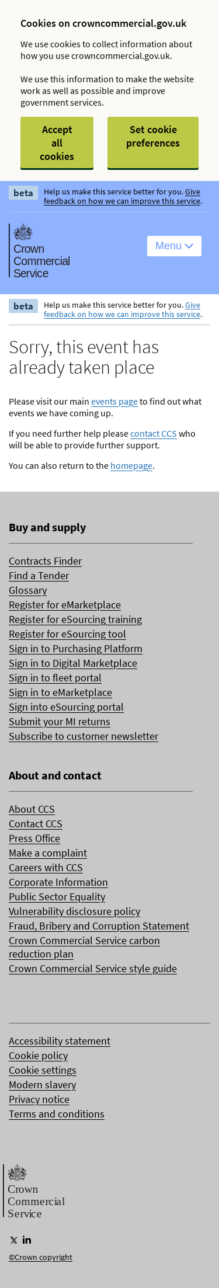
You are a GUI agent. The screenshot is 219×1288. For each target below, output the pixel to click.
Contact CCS (35, 823)
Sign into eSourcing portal (66, 706)
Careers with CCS (46, 867)
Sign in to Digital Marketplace (73, 663)
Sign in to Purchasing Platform (75, 648)
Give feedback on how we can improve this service (122, 196)
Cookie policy (38, 1055)
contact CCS (153, 433)
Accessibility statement (59, 1040)
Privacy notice (39, 1099)
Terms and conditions (57, 1113)
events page (114, 401)
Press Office (34, 838)
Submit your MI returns (59, 721)
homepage (131, 465)
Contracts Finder (45, 561)
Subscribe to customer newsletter (83, 736)
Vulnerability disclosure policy (74, 911)
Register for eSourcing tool (67, 633)
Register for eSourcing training (75, 619)
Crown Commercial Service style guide (93, 968)
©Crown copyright (40, 1257)
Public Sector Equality (57, 896)
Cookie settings (43, 1070)
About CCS (32, 809)
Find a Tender (39, 575)
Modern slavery (42, 1084)
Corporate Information (58, 882)
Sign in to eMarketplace (60, 692)
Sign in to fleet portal (55, 677)
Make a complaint (48, 852)
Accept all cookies (57, 143)
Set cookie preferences (153, 136)
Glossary (28, 590)
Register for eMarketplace (65, 604)
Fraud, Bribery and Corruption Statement (99, 925)
